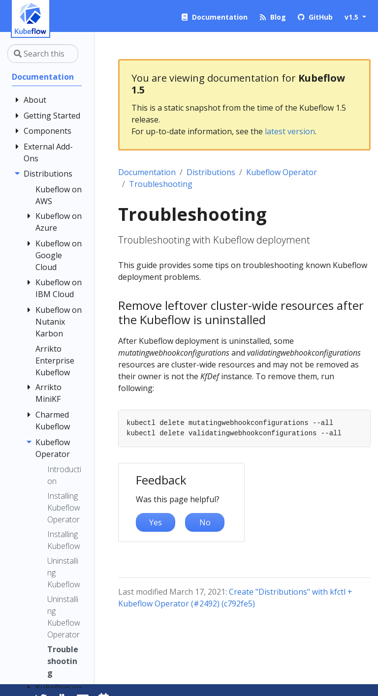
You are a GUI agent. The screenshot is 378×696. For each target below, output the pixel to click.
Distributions (211, 172)
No (205, 522)
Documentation (147, 172)
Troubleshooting (160, 184)
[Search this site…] (42, 53)
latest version (290, 131)
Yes (155, 522)
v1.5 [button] (352, 17)
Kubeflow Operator (281, 172)
